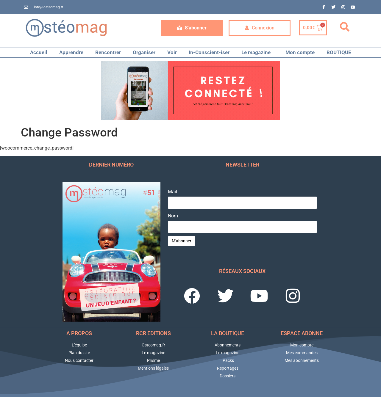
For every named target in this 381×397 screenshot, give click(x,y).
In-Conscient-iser (209, 52)
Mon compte (300, 52)
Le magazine (257, 52)
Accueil (38, 52)
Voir (172, 52)
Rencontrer (108, 52)
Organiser (144, 52)
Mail (172, 191)
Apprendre (71, 52)
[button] (344, 27)
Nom (173, 216)
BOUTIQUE (339, 52)
